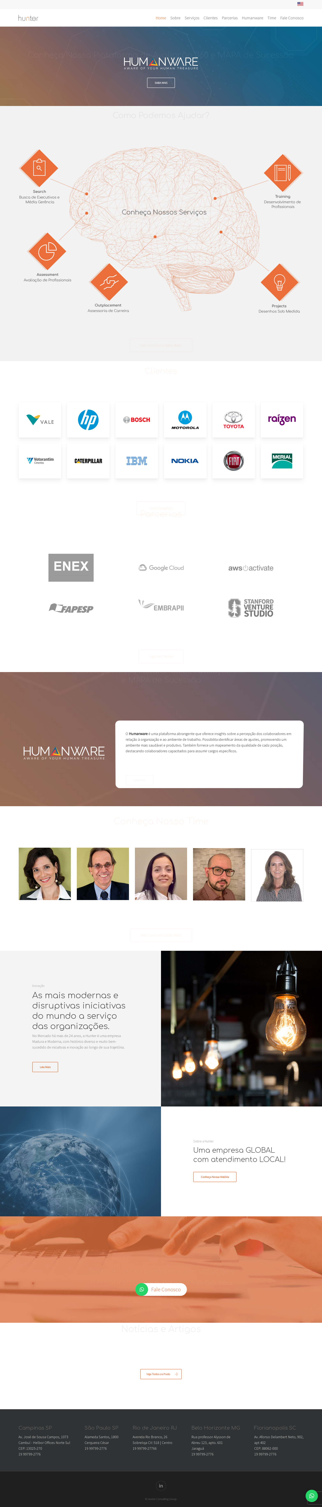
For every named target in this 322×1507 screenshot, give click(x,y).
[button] (312, 1496)
